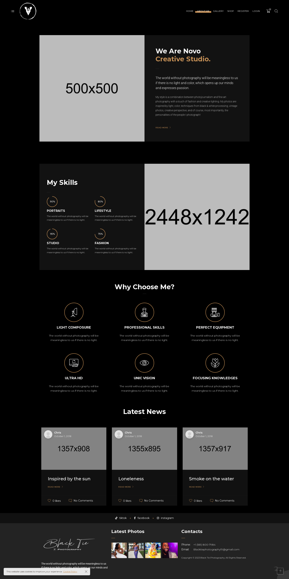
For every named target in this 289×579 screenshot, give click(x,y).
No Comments (83, 500)
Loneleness (131, 478)
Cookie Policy (70, 571)
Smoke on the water (211, 478)
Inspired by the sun (69, 478)
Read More (54, 487)
